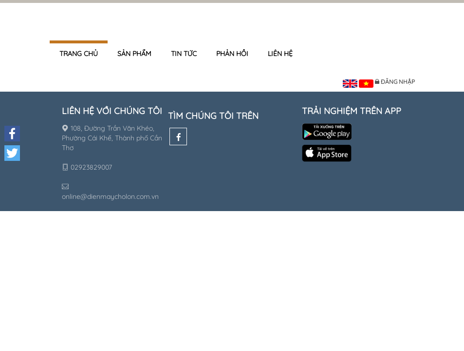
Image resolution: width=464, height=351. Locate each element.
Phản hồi (232, 53)
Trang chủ (78, 53)
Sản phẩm (134, 53)
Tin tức (184, 53)
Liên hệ (280, 53)
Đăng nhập (398, 81)
